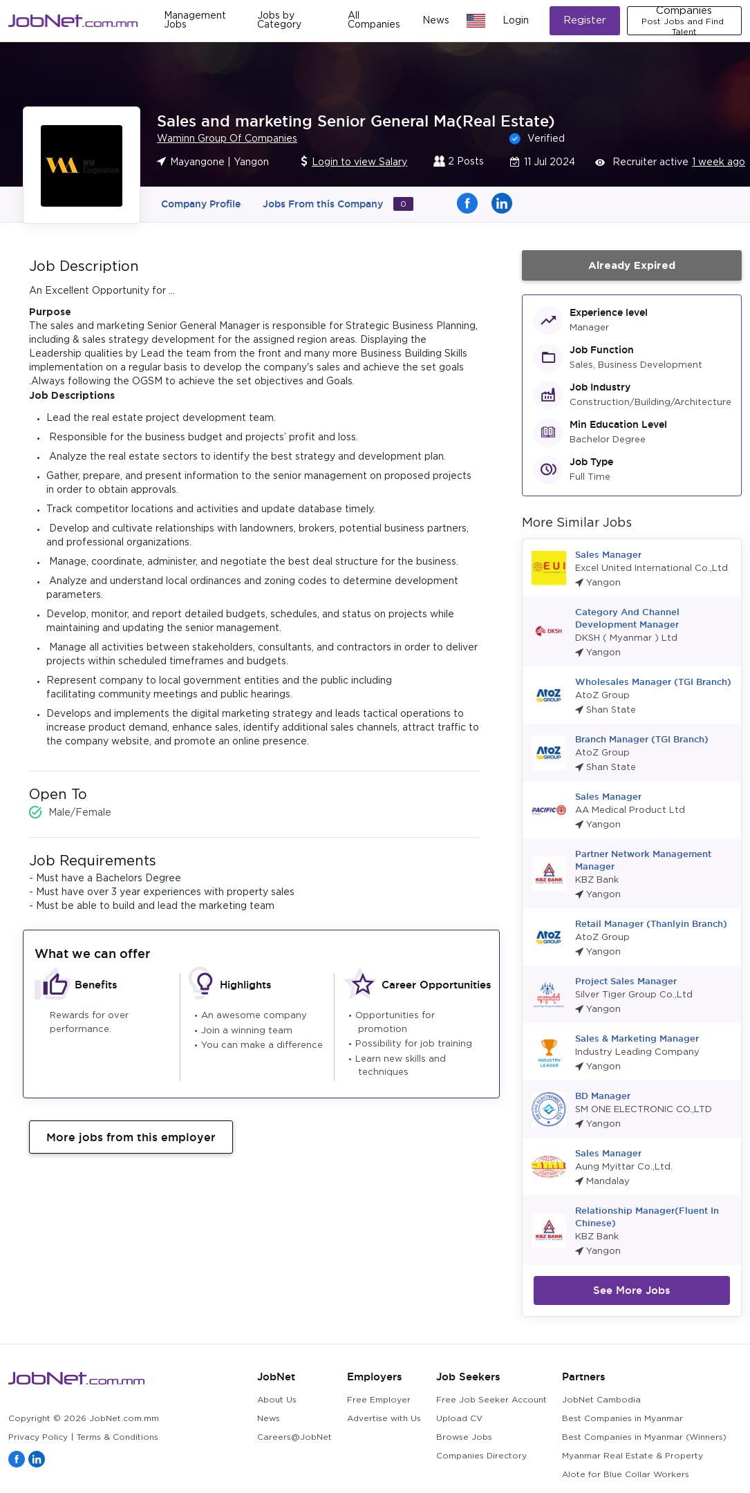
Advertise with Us (384, 1418)
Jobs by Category (279, 20)
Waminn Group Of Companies (227, 139)
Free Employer (379, 1400)
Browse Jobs (464, 1437)
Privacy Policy (38, 1437)
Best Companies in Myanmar (622, 1418)
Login (516, 21)
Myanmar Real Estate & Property (632, 1456)
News (435, 21)
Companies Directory (481, 1456)
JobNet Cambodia (601, 1400)
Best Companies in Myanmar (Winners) (644, 1437)
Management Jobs (195, 20)
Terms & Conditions (117, 1437)
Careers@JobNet (294, 1437)
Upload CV (459, 1418)
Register (584, 20)
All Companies (374, 20)
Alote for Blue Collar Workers (625, 1474)
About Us (277, 1400)
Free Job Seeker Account (491, 1400)
